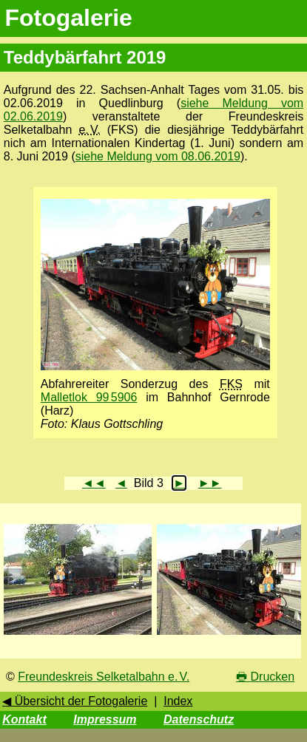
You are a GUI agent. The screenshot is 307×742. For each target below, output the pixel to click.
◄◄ (94, 483)
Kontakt (24, 719)
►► (210, 483)
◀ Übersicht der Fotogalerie (74, 701)
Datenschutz (198, 719)
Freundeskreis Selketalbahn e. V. (103, 676)
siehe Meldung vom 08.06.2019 (157, 156)
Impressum (104, 719)
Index (177, 701)
